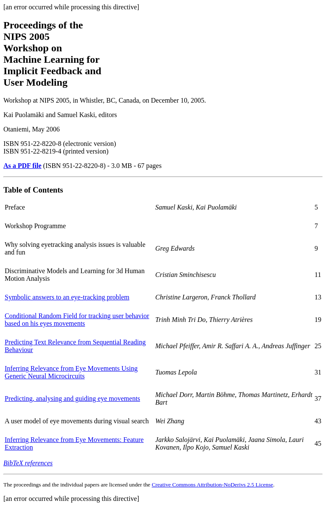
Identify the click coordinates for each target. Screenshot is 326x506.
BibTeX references (28, 463)
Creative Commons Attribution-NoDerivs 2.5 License (212, 484)
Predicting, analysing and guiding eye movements (72, 398)
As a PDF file (22, 165)
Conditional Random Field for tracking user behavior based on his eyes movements (77, 319)
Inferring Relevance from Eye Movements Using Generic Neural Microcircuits (71, 372)
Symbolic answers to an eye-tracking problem (67, 297)
